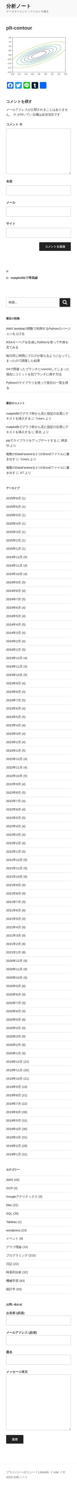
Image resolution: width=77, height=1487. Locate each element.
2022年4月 (13, 826)
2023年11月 (14, 666)
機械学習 (12, 1280)
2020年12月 (14, 960)
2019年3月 (13, 1137)
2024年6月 (13, 607)
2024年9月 (13, 582)
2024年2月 (13, 641)
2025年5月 (13, 515)
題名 (38, 1357)
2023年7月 (13, 700)
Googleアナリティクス (22, 1196)
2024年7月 (13, 599)
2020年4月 (13, 1028)
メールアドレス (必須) (38, 1338)
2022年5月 (13, 817)
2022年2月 (13, 843)
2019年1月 (13, 1154)
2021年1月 (13, 952)
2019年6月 (13, 1112)
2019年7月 (13, 1103)
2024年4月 (13, 624)
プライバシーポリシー (20, 1472)
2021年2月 (13, 944)
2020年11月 (14, 969)
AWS (9, 1179)
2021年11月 (14, 868)
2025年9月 (13, 498)
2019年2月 (13, 1145)
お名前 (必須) (38, 1318)
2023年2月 (13, 742)
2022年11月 (14, 767)
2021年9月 (13, 885)
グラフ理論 (14, 1247)
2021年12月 (14, 859)
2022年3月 (13, 834)
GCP (9, 1188)
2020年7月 (13, 1003)
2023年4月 (13, 725)
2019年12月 (14, 1061)
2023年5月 (13, 717)
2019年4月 (13, 1129)
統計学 (10, 1289)
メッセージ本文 (38, 1400)
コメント (14, 124)
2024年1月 (13, 649)
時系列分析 (14, 1272)
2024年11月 (14, 565)
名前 (9, 181)
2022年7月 (13, 801)
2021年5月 (13, 918)
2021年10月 (14, 876)
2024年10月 (14, 574)
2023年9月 (13, 683)
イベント (12, 1238)
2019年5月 (13, 1120)
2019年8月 (13, 1095)
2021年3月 (13, 935)
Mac (9, 1205)
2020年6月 (13, 1011)
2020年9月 (13, 986)
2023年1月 (13, 750)
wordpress (13, 1230)
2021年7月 (13, 902)
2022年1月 (13, 851)
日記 (9, 1264)
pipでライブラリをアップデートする (31, 440)
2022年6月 (13, 809)
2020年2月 (13, 1045)
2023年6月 (13, 708)
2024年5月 (13, 616)
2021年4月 (13, 927)
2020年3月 (13, 1036)
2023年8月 (13, 691)
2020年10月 (14, 977)
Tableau (11, 1222)
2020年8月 (13, 994)
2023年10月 (14, 675)
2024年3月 (13, 632)
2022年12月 (14, 759)
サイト (10, 223)
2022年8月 (13, 792)
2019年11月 (14, 1070)
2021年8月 (13, 893)
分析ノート (18, 6)
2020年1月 (13, 1053)
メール (10, 202)
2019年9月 (13, 1086)
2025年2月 (13, 540)
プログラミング (17, 1255)
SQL (9, 1213)
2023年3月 (13, 733)
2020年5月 (13, 1019)
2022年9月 (13, 784)
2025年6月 (13, 506)
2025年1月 (13, 548)
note (56, 1472)
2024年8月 (13, 590)
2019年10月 (14, 1078)
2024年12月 (14, 557)
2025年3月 (13, 532)
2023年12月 (14, 658)
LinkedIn (43, 1472)
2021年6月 (13, 910)
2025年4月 (13, 523)
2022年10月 (14, 776)
